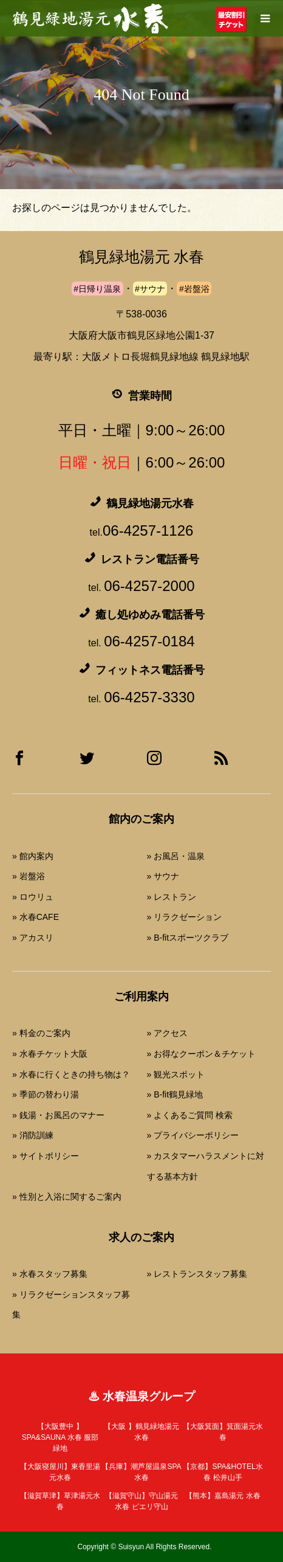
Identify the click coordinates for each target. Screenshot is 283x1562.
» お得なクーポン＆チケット (201, 1054)
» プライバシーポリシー (193, 1135)
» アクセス (167, 1033)
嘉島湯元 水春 (222, 1495)
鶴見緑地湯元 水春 (141, 257)
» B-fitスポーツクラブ (188, 937)
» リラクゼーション (184, 917)
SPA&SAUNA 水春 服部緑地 (60, 1437)
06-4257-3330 (149, 697)
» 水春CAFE (35, 917)
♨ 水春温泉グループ (141, 1396)
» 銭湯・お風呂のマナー (58, 1115)
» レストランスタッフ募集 (197, 1274)
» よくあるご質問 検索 (190, 1115)
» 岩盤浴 (28, 876)
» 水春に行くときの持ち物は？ (71, 1074)
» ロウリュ (32, 897)
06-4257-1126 (148, 530)
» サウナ (163, 876)
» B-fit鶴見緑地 (175, 1094)
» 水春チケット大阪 (49, 1054)
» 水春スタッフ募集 (49, 1274)
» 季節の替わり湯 (45, 1094)
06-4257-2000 (149, 586)
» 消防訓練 (32, 1135)
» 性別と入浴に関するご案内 (66, 1196)
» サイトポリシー (45, 1156)
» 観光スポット (176, 1074)
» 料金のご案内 (41, 1033)
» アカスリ (32, 937)
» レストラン (172, 897)
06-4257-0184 (149, 641)
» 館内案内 (32, 856)
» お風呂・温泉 (176, 856)
